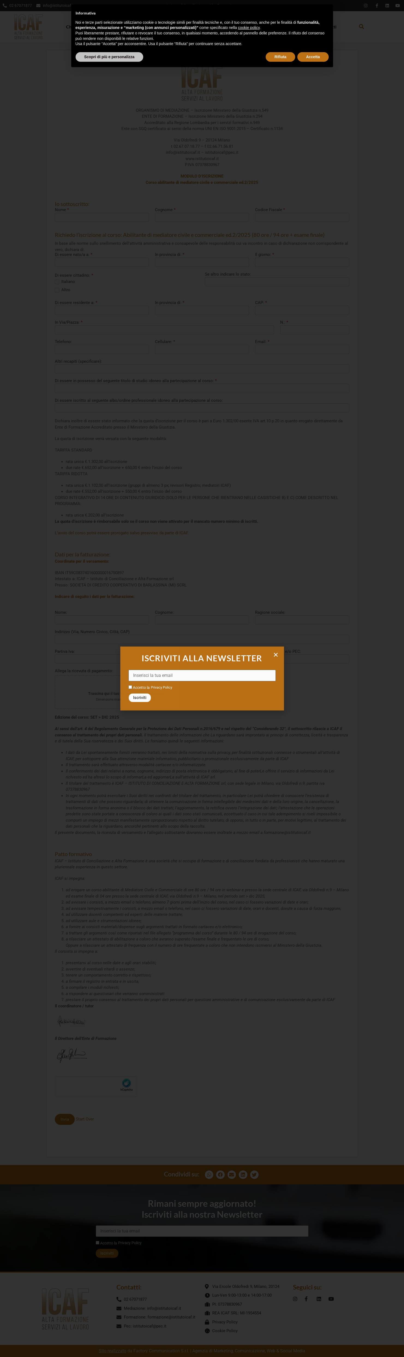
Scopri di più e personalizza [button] (109, 57)
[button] (276, 654)
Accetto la (139, 687)
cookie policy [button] (248, 27)
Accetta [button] (313, 57)
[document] (202, 678)
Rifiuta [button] (280, 57)
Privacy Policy (161, 687)
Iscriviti (139, 697)
